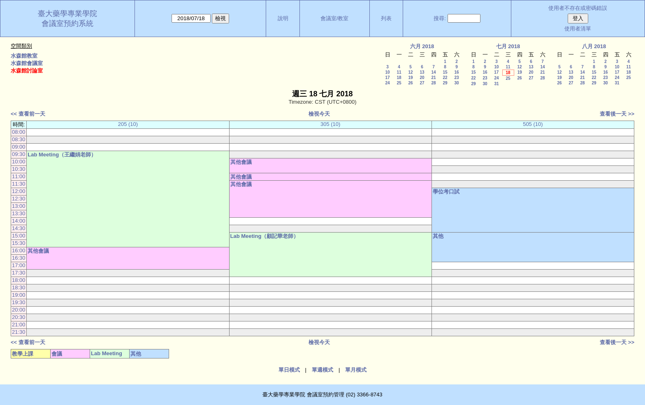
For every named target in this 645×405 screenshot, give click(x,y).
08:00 (19, 132)
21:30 (19, 332)
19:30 (19, 302)
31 (496, 83)
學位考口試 (446, 192)
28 (433, 83)
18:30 (19, 287)
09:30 (19, 154)
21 (433, 77)
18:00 (19, 280)
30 (456, 83)
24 (387, 83)
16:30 (19, 258)
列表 (386, 18)
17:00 (19, 265)
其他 (438, 236)
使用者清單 (577, 29)
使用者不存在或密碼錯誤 (577, 8)
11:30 (19, 184)
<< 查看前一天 (28, 114)
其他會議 (241, 162)
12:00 (19, 191)
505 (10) (533, 124)
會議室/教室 (334, 18)
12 (410, 72)
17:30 (19, 273)
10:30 (19, 169)
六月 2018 (422, 46)
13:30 (19, 213)
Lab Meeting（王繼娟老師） (62, 154)
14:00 (19, 221)
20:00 (19, 310)
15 (445, 72)
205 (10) (128, 124)
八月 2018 (594, 46)
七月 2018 (508, 46)
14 (433, 72)
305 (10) (330, 124)
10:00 (19, 161)
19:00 (19, 295)
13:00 (19, 206)
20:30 (19, 317)
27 (422, 83)
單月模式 (356, 370)
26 (410, 83)
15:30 (19, 243)
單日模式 (289, 370)
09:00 (19, 147)
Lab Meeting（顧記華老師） (264, 236)
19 (410, 77)
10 (387, 72)
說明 (283, 18)
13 (422, 72)
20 (422, 77)
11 (399, 72)
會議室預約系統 (67, 23)
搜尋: (440, 18)
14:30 (19, 228)
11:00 (19, 176)
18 (399, 77)
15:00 (19, 236)
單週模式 (322, 370)
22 (445, 77)
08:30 (19, 139)
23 (456, 77)
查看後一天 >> (617, 114)
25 (399, 83)
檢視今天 (319, 114)
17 (387, 77)
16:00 (19, 250)
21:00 (19, 324)
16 (456, 72)
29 (445, 83)
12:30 (19, 199)
